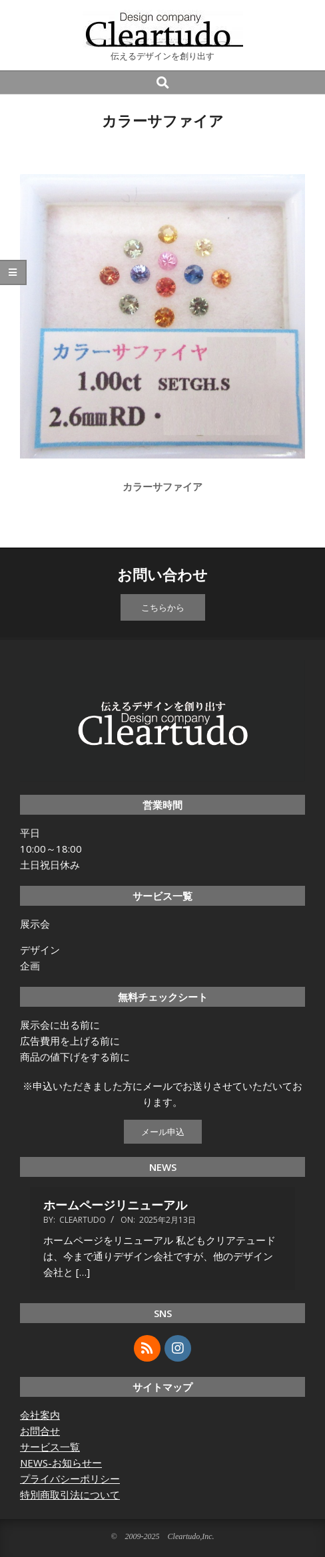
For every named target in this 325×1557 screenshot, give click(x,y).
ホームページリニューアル (115, 1205)
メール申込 (162, 1132)
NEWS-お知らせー (61, 1462)
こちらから (162, 607)
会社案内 (40, 1414)
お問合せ (40, 1430)
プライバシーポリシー (70, 1478)
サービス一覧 (50, 1446)
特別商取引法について (70, 1494)
